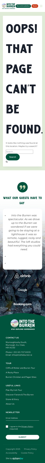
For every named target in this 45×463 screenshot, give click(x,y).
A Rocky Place (12, 372)
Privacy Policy (27, 426)
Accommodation (23, 6)
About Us (10, 404)
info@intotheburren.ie (22, 355)
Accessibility (11, 453)
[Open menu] (41, 6)
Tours (35, 6)
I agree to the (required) (21, 427)
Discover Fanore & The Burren (20, 394)
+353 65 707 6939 (21, 352)
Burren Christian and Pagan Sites (21, 377)
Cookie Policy (27, 453)
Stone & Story (12, 399)
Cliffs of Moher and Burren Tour (20, 368)
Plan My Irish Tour (14, 390)
